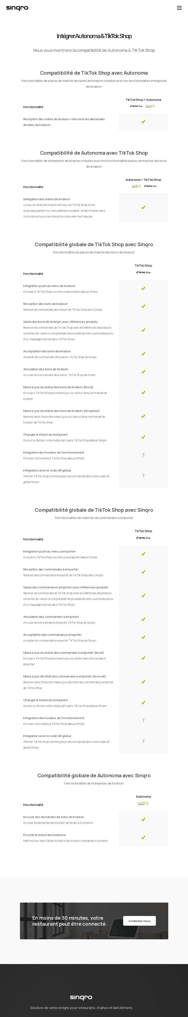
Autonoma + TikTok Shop (143, 180)
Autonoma (143, 796)
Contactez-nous (139, 921)
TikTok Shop (143, 265)
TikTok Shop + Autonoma (143, 100)
